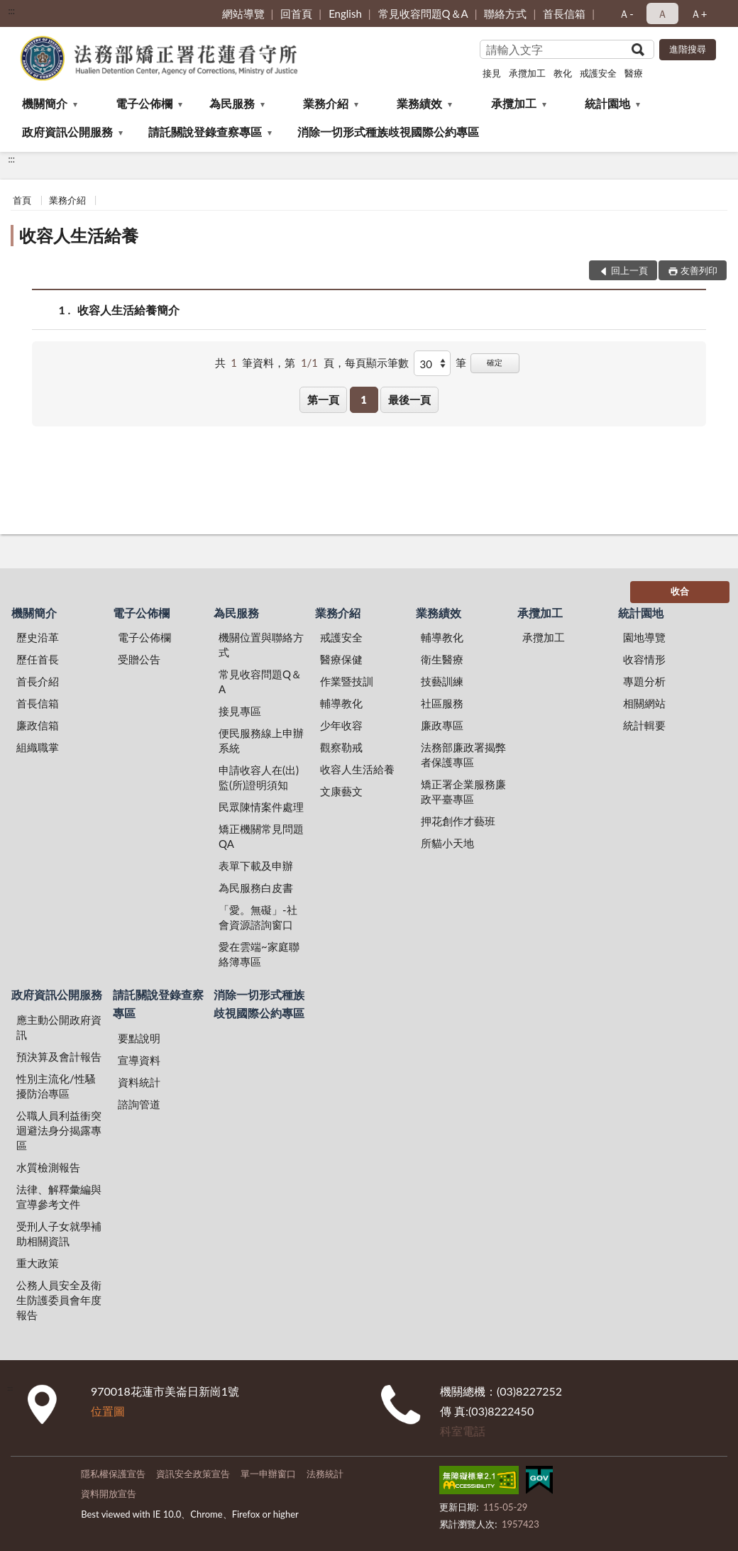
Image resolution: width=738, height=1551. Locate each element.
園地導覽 (644, 637)
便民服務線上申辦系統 (261, 740)
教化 (563, 73)
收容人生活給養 (78, 235)
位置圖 (108, 1411)
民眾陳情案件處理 (261, 806)
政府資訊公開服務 (67, 131)
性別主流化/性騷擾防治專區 (56, 1086)
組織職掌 (37, 747)
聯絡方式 (505, 13)
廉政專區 (442, 725)
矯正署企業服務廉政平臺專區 (463, 791)
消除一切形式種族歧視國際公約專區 (388, 131)
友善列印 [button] (699, 270)
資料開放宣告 (108, 1493)
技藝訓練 (442, 681)
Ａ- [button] (626, 13)
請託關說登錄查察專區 (205, 131)
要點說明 (139, 1038)
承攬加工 (527, 73)
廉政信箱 (37, 725)
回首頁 (296, 13)
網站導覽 (243, 13)
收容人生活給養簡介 (128, 310)
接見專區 (240, 711)
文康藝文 (341, 791)
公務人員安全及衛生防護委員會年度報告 (58, 1300)
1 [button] (363, 399)
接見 (492, 73)
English (345, 13)
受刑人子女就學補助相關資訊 (58, 1233)
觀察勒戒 (341, 747)
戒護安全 (598, 73)
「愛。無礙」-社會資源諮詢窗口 (258, 917)
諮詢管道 (139, 1104)
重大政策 (37, 1263)
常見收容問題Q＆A (423, 13)
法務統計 (325, 1473)
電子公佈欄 (144, 103)
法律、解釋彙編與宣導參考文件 (58, 1196)
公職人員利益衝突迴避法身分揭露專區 (58, 1130)
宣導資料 (139, 1060)
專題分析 (644, 681)
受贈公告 (139, 659)
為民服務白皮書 (256, 887)
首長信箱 (564, 13)
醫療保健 (341, 659)
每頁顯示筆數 (377, 362)
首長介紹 (37, 681)
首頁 (22, 200)
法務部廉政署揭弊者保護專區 (463, 754)
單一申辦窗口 (268, 1473)
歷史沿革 (37, 637)
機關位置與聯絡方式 (261, 644)
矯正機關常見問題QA (261, 836)
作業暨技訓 (346, 681)
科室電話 (462, 1430)
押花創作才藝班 (458, 821)
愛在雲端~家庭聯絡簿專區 (259, 954)
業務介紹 (325, 103)
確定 (494, 362)
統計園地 (607, 103)
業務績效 (419, 103)
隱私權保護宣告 (113, 1473)
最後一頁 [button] (409, 399)
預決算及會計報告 (58, 1056)
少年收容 (341, 725)
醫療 (633, 73)
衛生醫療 (442, 659)
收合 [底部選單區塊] (680, 591)
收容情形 (644, 659)
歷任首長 (37, 659)
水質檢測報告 (48, 1167)
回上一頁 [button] (629, 270)
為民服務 (232, 103)
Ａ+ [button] (698, 13)
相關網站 (644, 703)
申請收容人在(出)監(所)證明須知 (259, 777)
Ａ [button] (662, 13)
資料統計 (139, 1082)
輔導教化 (341, 703)
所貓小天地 (447, 843)
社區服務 (442, 703)
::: (11, 10)
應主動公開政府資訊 (58, 1027)
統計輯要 (644, 725)
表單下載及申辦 (256, 865)
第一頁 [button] (323, 399)
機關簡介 (44, 103)
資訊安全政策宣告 (193, 1473)
